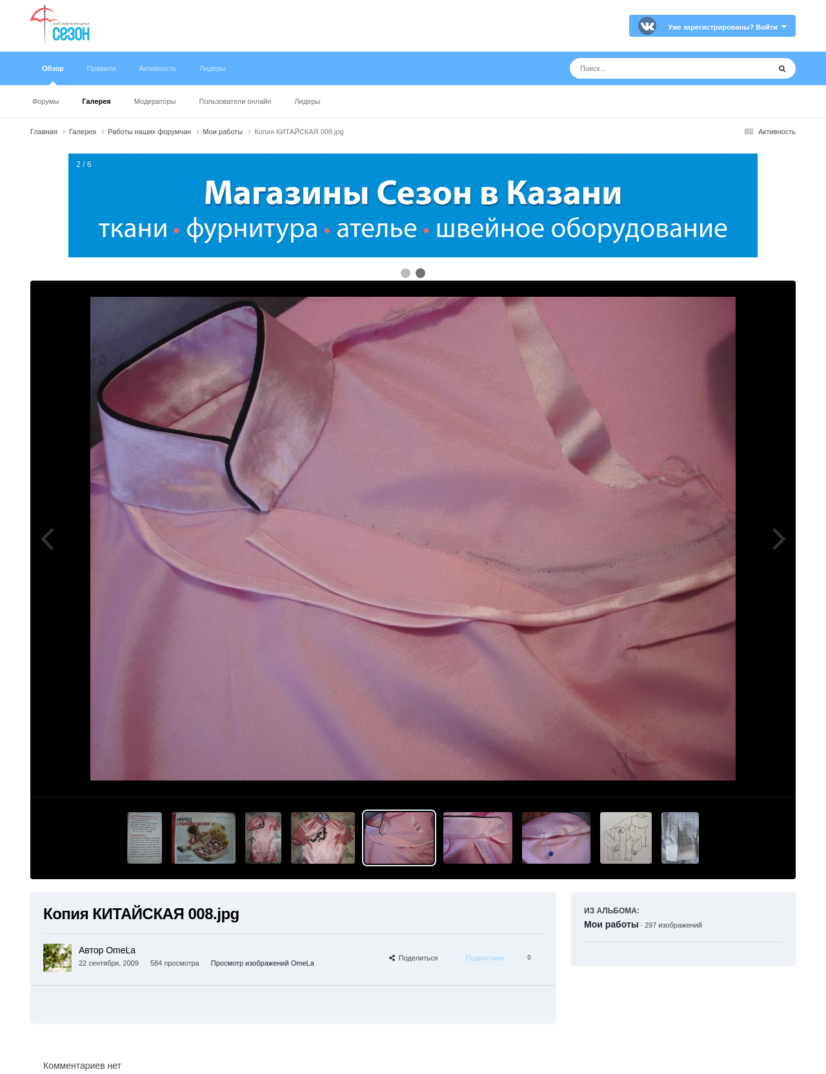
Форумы (45, 101)
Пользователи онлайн (235, 101)
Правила (101, 68)
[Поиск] (645, 68)
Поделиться (413, 958)
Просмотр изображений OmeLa (262, 963)
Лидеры (307, 101)
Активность (158, 68)
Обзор (53, 75)
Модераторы (155, 101)
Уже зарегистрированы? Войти (727, 27)
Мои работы (611, 924)
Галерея (96, 101)
